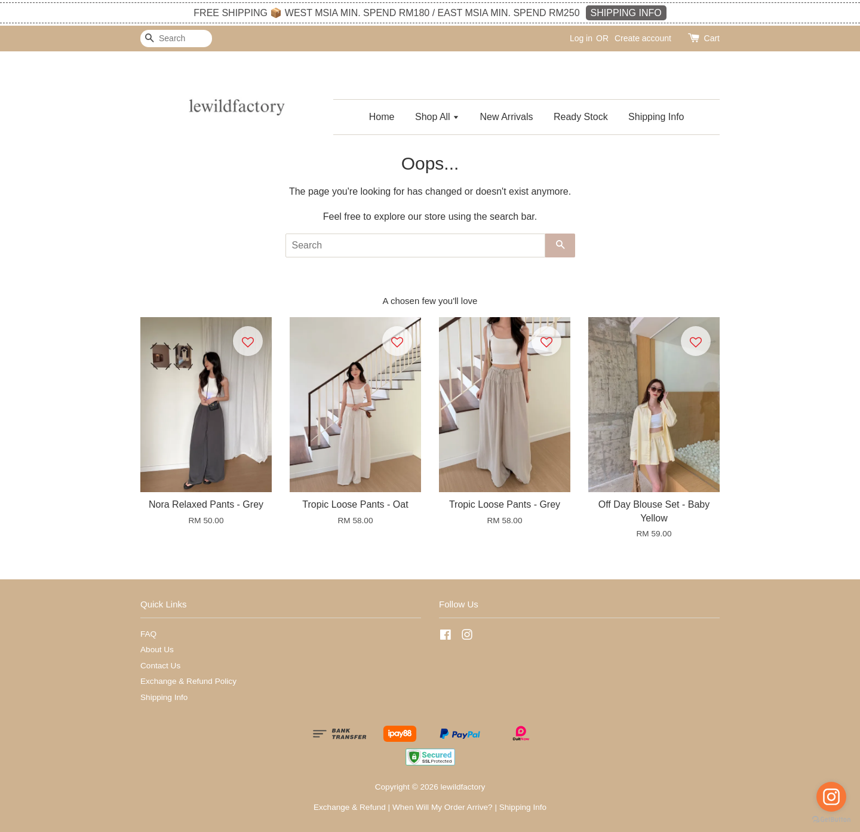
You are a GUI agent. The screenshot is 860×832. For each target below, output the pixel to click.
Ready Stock (581, 117)
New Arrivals (506, 117)
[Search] (176, 38)
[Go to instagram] (831, 797)
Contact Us (160, 665)
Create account (643, 38)
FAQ (148, 634)
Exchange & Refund (350, 807)
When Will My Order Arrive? (442, 807)
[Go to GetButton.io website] (831, 820)
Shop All (437, 117)
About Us (157, 649)
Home (382, 117)
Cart (712, 38)
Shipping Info (656, 117)
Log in (581, 38)
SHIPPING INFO (626, 13)
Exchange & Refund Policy (188, 681)
